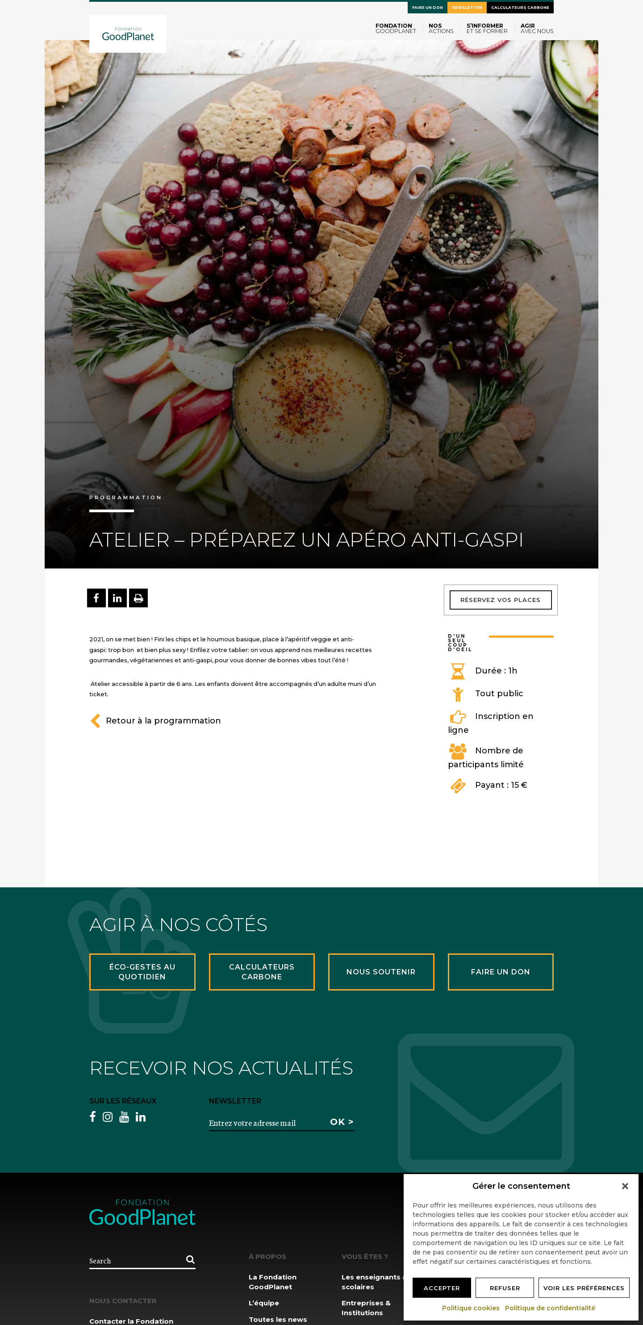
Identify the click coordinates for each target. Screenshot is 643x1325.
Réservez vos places (500, 599)
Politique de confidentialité (550, 1308)
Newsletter (467, 7)
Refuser (505, 1288)
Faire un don (427, 7)
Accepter (442, 1288)
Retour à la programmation (155, 721)
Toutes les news (278, 1319)
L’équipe (264, 1303)
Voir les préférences (584, 1288)
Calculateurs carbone (520, 7)
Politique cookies (471, 1308)
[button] (625, 1186)
